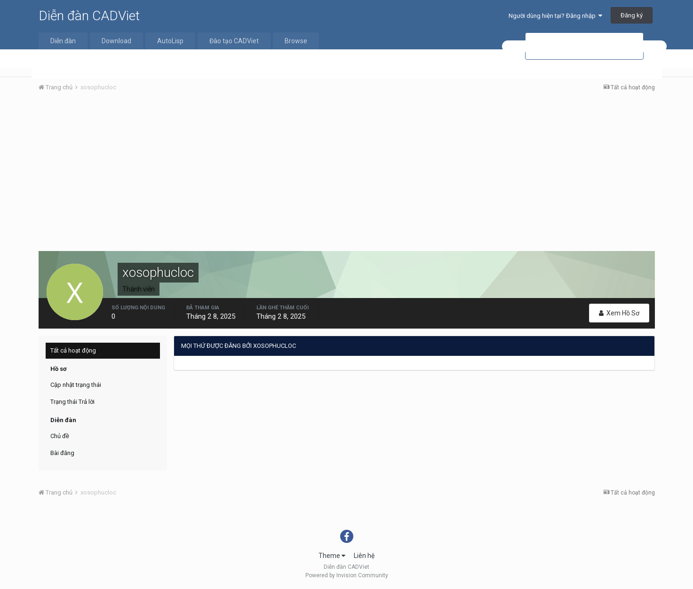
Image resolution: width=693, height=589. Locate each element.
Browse (296, 41)
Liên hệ (364, 555)
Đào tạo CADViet (234, 41)
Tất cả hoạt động (73, 350)
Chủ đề (59, 436)
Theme (332, 555)
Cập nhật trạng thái (75, 384)
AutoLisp (170, 41)
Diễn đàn (63, 41)
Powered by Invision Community (346, 575)
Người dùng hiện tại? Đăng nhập (555, 15)
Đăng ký (632, 15)
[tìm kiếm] (584, 46)
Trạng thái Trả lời (72, 401)
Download (116, 41)
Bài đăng (62, 452)
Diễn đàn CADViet (89, 16)
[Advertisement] (346, 170)
